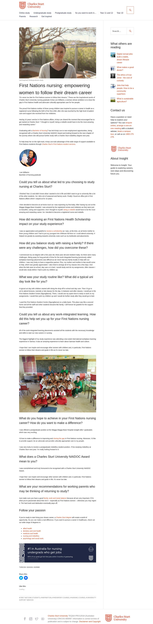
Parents (36, 15)
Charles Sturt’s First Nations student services (58, 142)
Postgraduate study (67, 11)
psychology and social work (33, 537)
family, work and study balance (55, 496)
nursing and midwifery (31, 534)
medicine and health (30, 532)
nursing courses (78, 596)
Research (48, 15)
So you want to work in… (89, 11)
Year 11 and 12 (110, 11)
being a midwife (69, 208)
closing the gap (59, 437)
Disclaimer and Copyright (90, 620)
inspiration (47, 596)
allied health (27, 527)
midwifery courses (61, 596)
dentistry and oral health (32, 529)
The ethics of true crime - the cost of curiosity (124, 76)
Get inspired (60, 15)
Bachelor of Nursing (40, 129)
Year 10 (26, 15)
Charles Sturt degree (63, 516)
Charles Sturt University (58, 614)
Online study (28, 11)
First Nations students (30, 596)
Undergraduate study (46, 11)
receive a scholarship (54, 229)
